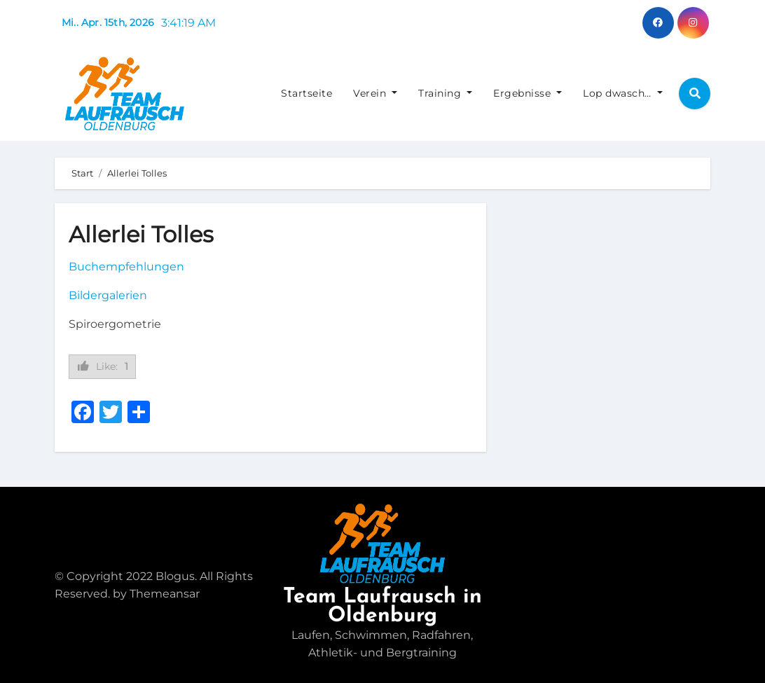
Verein (375, 93)
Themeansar (165, 593)
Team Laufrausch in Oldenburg (382, 606)
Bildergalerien (108, 295)
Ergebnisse (527, 93)
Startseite (306, 93)
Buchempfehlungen (126, 266)
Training (445, 93)
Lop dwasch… (623, 93)
